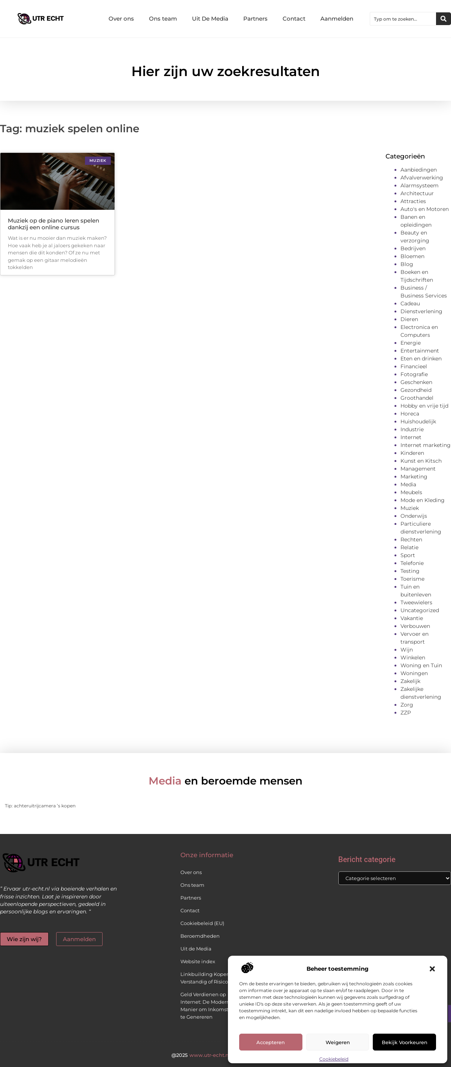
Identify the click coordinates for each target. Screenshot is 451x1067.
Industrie (412, 429)
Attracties (413, 201)
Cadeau (410, 303)
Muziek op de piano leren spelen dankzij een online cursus (53, 224)
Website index (197, 961)
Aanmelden (336, 18)
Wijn (406, 649)
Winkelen (412, 657)
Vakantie (411, 618)
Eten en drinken (421, 358)
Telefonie (412, 563)
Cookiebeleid (333, 1059)
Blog (406, 264)
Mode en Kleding (422, 500)
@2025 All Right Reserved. (225, 1055)
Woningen (414, 673)
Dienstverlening (421, 311)
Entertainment (419, 350)
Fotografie (414, 374)
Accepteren (270, 1042)
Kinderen (412, 453)
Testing (410, 571)
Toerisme (412, 578)
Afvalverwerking (421, 177)
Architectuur (417, 193)
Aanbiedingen (418, 169)
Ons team (163, 18)
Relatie (409, 547)
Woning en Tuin (421, 665)
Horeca (409, 413)
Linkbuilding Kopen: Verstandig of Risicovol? (209, 978)
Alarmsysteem (419, 185)
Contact (294, 18)
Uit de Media (195, 949)
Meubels (411, 492)
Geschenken (416, 382)
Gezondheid (416, 390)
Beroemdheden (200, 936)
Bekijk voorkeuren (404, 1042)
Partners (255, 18)
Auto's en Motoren (424, 209)
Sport (407, 555)
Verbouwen (415, 626)
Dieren (409, 319)
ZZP (405, 712)
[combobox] (403, 18)
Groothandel (416, 398)
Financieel (413, 366)
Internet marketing (425, 445)
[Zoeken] (443, 18)
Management (418, 468)
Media (408, 484)
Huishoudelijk (418, 421)
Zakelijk (410, 681)
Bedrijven (413, 248)
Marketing (413, 476)
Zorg (406, 704)
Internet (410, 437)
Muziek (409, 508)
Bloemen (412, 256)
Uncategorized (419, 610)
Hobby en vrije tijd (424, 405)
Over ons (121, 18)
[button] (432, 969)
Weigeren (338, 1042)
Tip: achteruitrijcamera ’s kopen (40, 805)
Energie (410, 342)
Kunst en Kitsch (421, 460)
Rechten (411, 539)
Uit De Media (210, 18)
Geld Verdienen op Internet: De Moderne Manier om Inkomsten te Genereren (207, 1005)
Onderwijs (413, 516)
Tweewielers (416, 602)
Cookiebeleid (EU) (202, 923)
